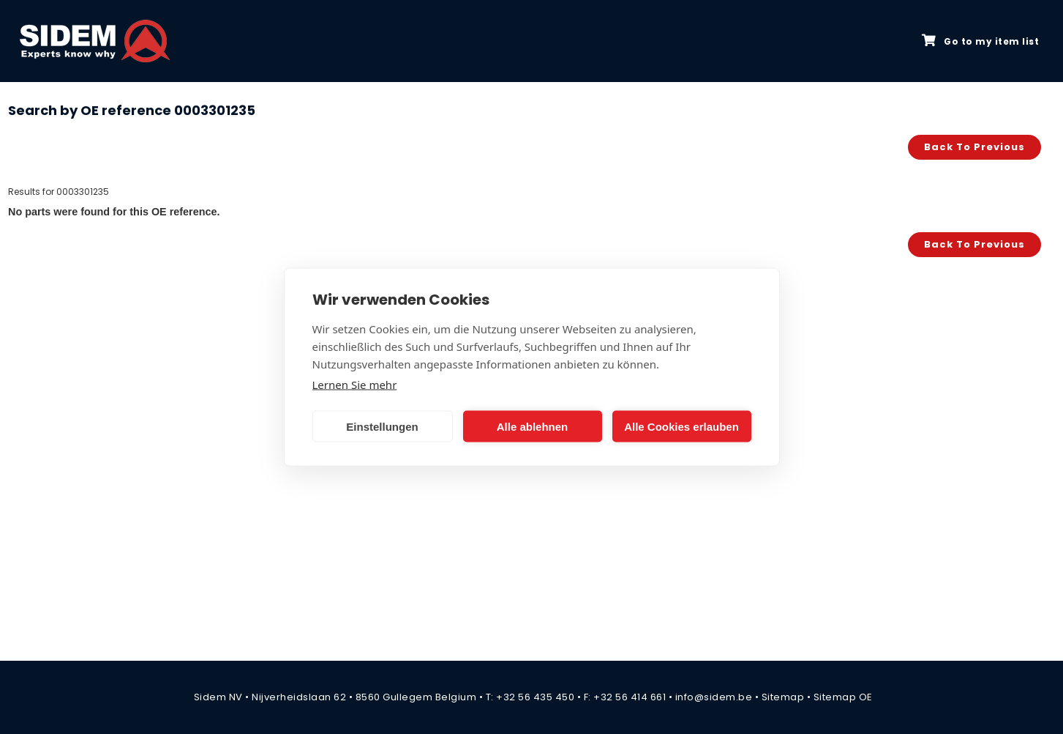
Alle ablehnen (532, 426)
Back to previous (974, 147)
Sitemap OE (843, 697)
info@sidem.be (714, 697)
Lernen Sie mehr (354, 384)
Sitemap (783, 697)
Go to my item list (980, 41)
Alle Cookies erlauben (681, 426)
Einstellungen (382, 426)
